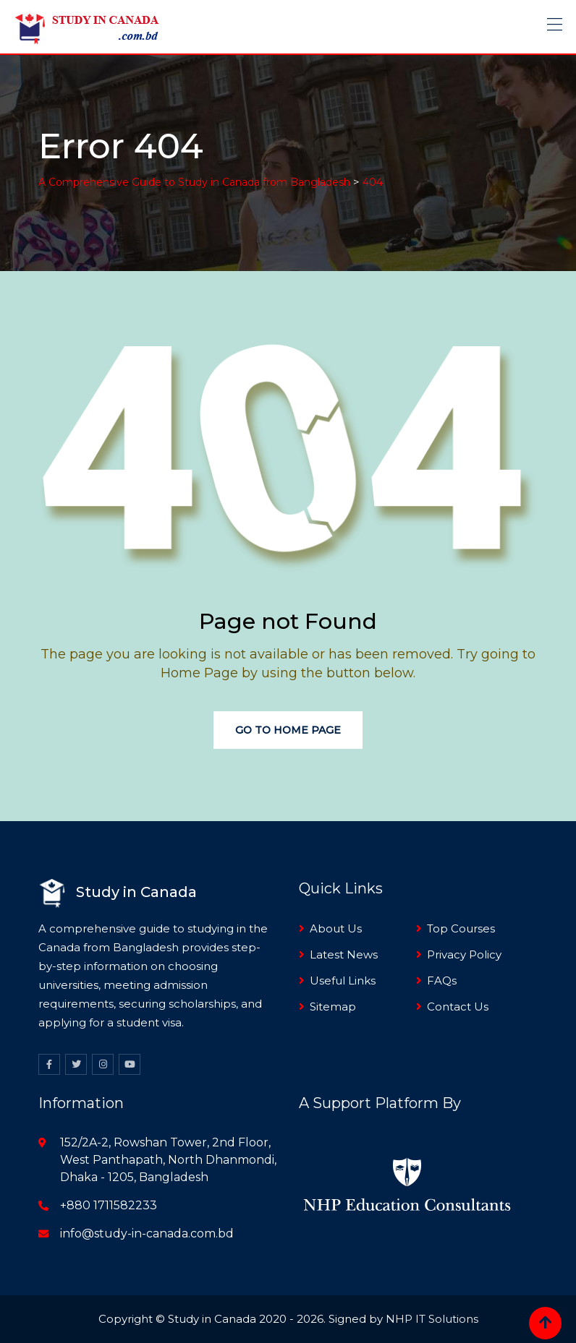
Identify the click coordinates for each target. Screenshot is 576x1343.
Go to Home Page (288, 730)
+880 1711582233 (108, 1205)
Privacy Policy (464, 954)
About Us (336, 928)
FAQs (442, 980)
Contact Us (457, 1006)
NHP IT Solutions (432, 1319)
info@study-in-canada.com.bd (147, 1233)
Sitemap (333, 1006)
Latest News (344, 954)
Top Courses (461, 928)
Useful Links (343, 980)
